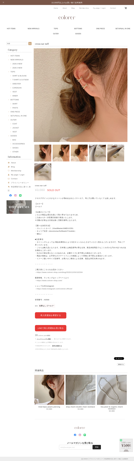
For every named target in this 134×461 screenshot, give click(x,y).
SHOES (15, 148)
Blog (73, 8)
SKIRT (14, 104)
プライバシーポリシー (20, 183)
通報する (121, 364)
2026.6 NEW (17, 64)
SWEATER (16, 84)
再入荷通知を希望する (50, 315)
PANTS (15, 108)
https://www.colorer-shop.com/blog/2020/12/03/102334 (60, 272)
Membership (84, 8)
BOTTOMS (78, 29)
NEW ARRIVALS (33, 29)
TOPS (56, 29)
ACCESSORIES (18, 144)
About (65, 8)
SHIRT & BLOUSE (19, 76)
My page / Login (99, 8)
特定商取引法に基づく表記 (112, 458)
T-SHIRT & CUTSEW (20, 80)
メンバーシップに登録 (44, 339)
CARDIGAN (16, 88)
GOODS (78, 34)
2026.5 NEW (17, 68)
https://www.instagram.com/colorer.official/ (54, 289)
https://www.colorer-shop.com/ (49, 280)
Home (56, 8)
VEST (14, 92)
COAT (14, 124)
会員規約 (125, 458)
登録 (96, 447)
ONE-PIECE (100, 29)
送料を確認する (57, 345)
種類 (36, 306)
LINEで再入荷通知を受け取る (51, 328)
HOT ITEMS (11, 29)
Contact (113, 8)
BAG (14, 140)
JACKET (15, 128)
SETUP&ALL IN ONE (122, 29)
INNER (15, 96)
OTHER (15, 152)
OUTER (56, 34)
